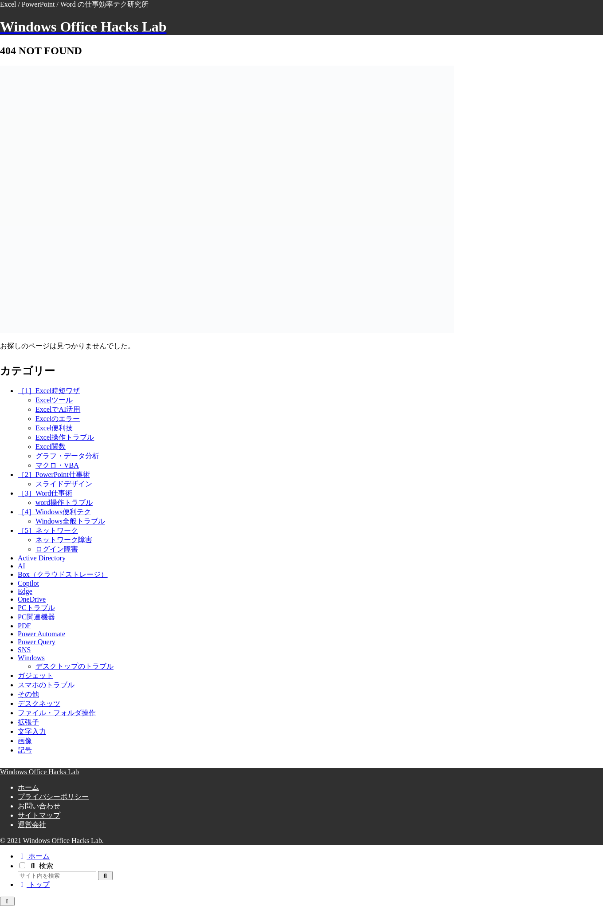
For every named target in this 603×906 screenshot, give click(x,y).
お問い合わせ (39, 806)
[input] (57, 875)
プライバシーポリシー (53, 796)
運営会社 (32, 824)
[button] (105, 875)
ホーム (28, 787)
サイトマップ (39, 815)
